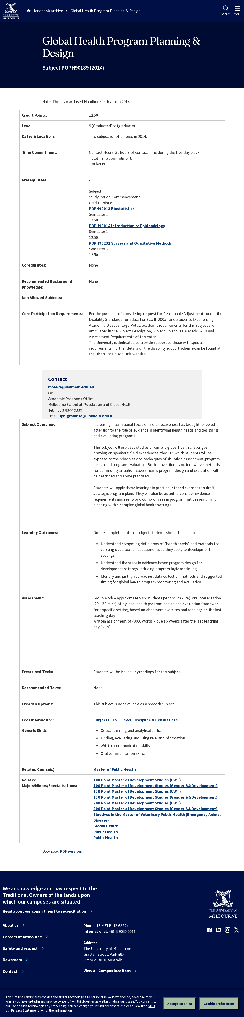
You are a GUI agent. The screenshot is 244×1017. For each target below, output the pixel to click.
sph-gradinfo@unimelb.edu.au (87, 416)
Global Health (105, 825)
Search (225, 10)
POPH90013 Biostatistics (111, 208)
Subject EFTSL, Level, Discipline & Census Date (135, 720)
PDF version (70, 851)
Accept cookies (179, 1003)
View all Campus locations (107, 970)
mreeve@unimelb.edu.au (71, 387)
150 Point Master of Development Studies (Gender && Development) (155, 797)
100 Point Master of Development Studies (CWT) (137, 779)
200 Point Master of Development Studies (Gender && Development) (155, 808)
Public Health (105, 831)
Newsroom (12, 959)
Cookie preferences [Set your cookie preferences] (219, 1003)
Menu (237, 10)
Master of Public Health (114, 769)
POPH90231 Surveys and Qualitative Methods (130, 243)
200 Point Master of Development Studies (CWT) (137, 803)
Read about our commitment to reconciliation (44, 911)
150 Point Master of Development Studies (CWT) (137, 791)
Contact (10, 971)
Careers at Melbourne (22, 936)
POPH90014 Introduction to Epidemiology (127, 225)
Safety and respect (20, 948)
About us (10, 925)
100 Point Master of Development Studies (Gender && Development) (155, 785)
